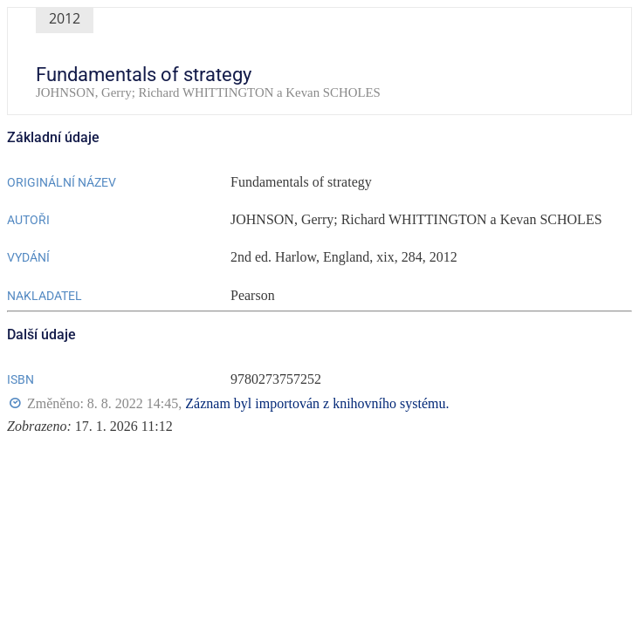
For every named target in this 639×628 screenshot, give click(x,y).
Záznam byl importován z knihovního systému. (317, 403)
